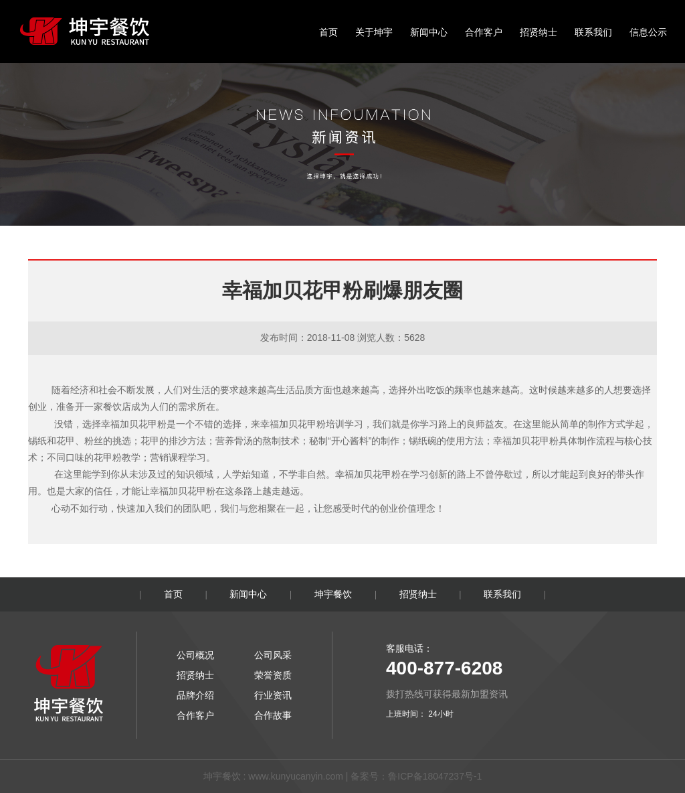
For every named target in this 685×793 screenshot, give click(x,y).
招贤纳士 (538, 32)
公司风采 (273, 655)
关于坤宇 (374, 32)
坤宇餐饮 (333, 594)
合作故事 (273, 715)
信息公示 (648, 32)
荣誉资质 (273, 675)
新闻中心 (429, 32)
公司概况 (195, 655)
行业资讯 (273, 695)
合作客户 (483, 32)
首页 (328, 32)
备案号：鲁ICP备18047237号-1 (416, 776)
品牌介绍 (195, 695)
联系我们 (593, 32)
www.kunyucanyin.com (295, 776)
